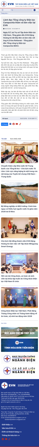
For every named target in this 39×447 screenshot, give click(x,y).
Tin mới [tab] (4, 139)
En (36, 10)
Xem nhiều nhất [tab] (15, 139)
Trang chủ (4, 13)
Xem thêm (4, 323)
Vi (34, 10)
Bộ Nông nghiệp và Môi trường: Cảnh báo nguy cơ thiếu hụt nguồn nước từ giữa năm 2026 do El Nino (19, 209)
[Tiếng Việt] (19, 4)
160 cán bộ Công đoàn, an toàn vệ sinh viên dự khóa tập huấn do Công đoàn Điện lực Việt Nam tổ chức (19, 278)
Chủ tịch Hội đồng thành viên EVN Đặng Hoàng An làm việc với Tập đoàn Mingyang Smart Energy (19, 244)
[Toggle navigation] (2, 10)
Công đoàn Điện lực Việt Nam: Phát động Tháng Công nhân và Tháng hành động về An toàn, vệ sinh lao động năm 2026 (19, 313)
